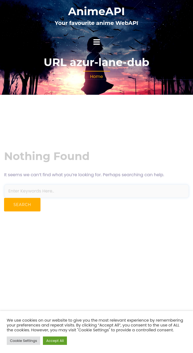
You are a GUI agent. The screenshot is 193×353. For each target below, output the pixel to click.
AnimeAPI (96, 11)
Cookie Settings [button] (23, 340)
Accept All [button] (55, 340)
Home (96, 76)
